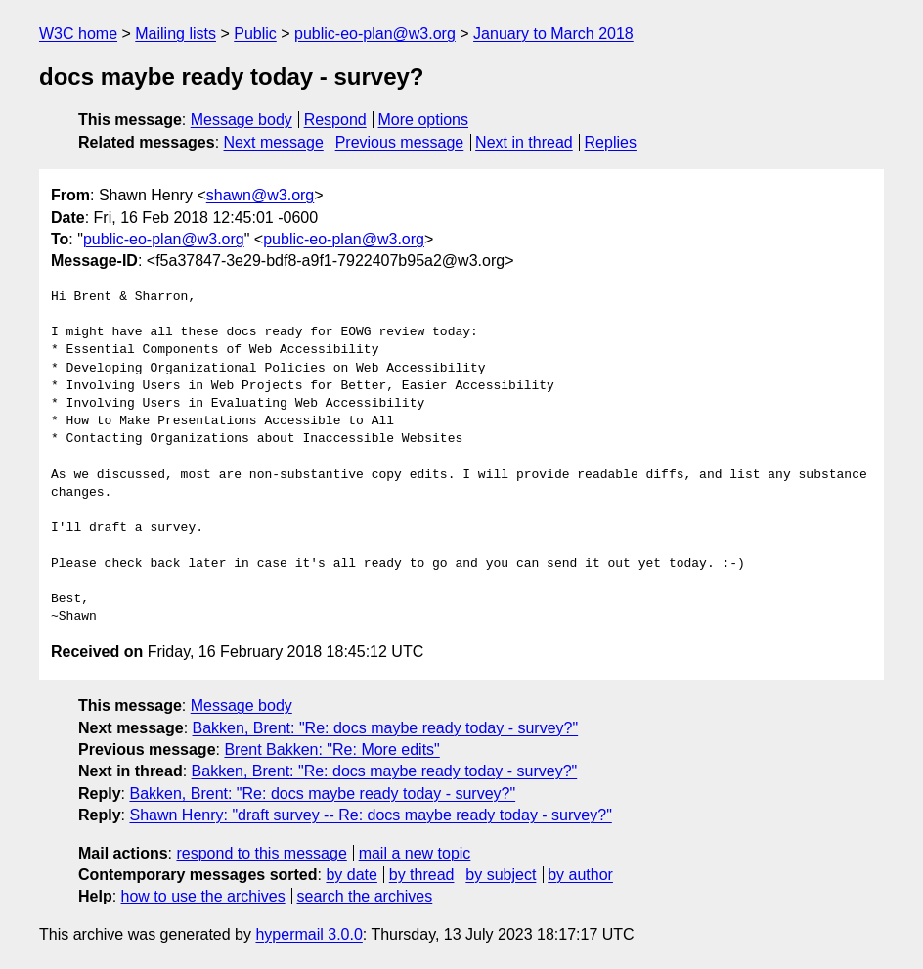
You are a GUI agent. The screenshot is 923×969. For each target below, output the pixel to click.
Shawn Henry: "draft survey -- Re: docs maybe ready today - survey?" (370, 815)
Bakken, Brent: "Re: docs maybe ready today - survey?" (386, 728)
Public (255, 33)
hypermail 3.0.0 (308, 934)
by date (351, 874)
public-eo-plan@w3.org (375, 33)
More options (423, 119)
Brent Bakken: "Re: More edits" (331, 749)
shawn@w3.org (260, 195)
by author (580, 874)
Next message (274, 142)
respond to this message (261, 853)
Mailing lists (175, 33)
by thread (422, 874)
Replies (611, 142)
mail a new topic (415, 853)
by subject (500, 874)
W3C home (78, 33)
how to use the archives (203, 896)
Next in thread (524, 142)
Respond (335, 119)
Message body (241, 119)
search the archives (365, 896)
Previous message (399, 142)
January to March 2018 (553, 33)
